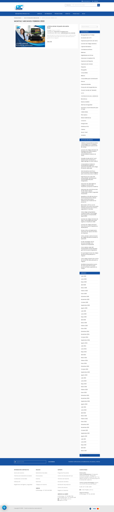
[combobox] (82, 5)
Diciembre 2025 (85, 296)
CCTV (82, 93)
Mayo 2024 (84, 352)
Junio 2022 (83, 410)
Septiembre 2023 (85, 372)
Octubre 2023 (84, 369)
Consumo (83, 120)
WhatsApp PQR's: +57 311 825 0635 (67, 497)
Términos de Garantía (63, 478)
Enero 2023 (84, 392)
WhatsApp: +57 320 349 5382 (44, 490)
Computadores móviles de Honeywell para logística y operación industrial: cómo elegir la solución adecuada (89, 166)
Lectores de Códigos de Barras (88, 43)
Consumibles (84, 73)
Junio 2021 (83, 442)
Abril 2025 (83, 320)
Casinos (83, 129)
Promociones (39, 476)
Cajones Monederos (86, 46)
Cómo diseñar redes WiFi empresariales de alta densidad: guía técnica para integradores (89, 249)
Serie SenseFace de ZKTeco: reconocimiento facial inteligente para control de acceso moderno (89, 172)
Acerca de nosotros (19, 473)
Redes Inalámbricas (86, 118)
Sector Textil (84, 132)
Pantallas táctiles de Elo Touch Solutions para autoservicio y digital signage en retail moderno (89, 160)
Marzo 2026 (84, 287)
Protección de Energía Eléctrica (89, 87)
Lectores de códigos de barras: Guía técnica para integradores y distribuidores (89, 226)
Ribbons (83, 75)
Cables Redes (84, 112)
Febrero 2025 (84, 325)
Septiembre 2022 (85, 401)
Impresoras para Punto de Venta (89, 40)
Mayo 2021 (83, 445)
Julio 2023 (83, 378)
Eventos (38, 478)
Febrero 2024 (84, 360)
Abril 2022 (83, 413)
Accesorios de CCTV (86, 38)
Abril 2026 (83, 285)
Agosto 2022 (84, 404)
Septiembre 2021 (85, 433)
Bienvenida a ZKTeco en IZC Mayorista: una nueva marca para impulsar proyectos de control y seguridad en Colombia (89, 207)
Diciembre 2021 (85, 424)
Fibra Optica (84, 115)
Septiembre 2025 (85, 305)
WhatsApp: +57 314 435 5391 (87, 494)
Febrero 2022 (84, 418)
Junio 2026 (84, 279)
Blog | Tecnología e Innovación (31, 18)
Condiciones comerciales (20, 478)
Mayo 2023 (84, 384)
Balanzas (83, 52)
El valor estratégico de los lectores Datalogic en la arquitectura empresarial (87, 243)
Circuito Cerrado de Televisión (88, 90)
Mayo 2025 (84, 317)
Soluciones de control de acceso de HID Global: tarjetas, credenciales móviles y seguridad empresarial (89, 191)
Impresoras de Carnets (87, 64)
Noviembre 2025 (85, 299)
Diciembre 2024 (85, 331)
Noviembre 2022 (85, 398)
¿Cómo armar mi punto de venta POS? (58, 27)
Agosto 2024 (84, 343)
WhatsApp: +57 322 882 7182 (65, 496)
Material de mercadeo (41, 473)
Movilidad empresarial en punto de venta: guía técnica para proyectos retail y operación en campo (89, 266)
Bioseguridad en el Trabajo (87, 35)
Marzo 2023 (84, 386)
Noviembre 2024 (85, 334)
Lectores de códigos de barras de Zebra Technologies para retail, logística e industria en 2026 (89, 220)
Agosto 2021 (84, 436)
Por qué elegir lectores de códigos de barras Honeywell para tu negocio (89, 254)
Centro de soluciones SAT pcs (65, 476)
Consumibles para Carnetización (89, 78)
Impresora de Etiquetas (87, 61)
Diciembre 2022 (85, 395)
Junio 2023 (83, 381)
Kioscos (83, 81)
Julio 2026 (83, 276)
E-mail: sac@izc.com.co (64, 499)
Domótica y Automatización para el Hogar (89, 108)
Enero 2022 (84, 421)
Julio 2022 (83, 407)
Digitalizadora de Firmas (87, 55)
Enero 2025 (84, 328)
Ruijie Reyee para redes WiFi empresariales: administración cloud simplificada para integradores (88, 179)
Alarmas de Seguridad (86, 105)
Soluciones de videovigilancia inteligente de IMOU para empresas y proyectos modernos (89, 185)
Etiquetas (83, 67)
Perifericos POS (85, 126)
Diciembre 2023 (85, 366)
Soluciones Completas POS (61, 31)
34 (55, 33)
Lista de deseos (86, 1)
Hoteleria (83, 135)
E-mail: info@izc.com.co (86, 489)
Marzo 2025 (84, 322)
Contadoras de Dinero (86, 49)
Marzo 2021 (84, 450)
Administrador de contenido (68, 33)
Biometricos (84, 99)
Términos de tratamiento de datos (23, 476)
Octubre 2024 (84, 337)
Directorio (38, 481)
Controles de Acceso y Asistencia (89, 96)
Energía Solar (84, 123)
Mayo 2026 (84, 282)
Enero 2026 (84, 293)
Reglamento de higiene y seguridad (23, 484)
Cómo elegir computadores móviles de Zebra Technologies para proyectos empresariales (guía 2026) (89, 214)
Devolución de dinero (63, 481)
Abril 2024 (83, 354)
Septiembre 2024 (85, 340)
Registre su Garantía (63, 490)
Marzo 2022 (84, 415)
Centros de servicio (63, 487)
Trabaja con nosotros (41, 484)
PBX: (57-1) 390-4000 (86, 487)
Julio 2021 (83, 439)
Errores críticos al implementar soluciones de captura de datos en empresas (89, 232)
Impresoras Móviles (86, 84)
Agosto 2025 (84, 308)
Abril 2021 (83, 447)
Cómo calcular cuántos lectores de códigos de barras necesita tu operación (89, 237)
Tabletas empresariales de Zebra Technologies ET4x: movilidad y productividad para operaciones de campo (89, 145)
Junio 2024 (84, 349)
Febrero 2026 (84, 290)
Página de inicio (18, 18)
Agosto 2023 (84, 375)
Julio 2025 (83, 311)
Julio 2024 (83, 346)
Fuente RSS (86, 455)
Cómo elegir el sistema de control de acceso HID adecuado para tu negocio (89, 260)
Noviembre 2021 (85, 427)
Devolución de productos (64, 484)
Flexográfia (84, 70)
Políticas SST (17, 481)
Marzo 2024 (84, 357)
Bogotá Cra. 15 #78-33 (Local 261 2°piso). (89, 483)
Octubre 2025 (84, 302)
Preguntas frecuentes (63, 473)
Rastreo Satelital (85, 102)
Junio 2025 (83, 314)
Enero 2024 (84, 363)
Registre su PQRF (62, 500)
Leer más (49, 41)
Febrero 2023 (84, 389)
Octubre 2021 (84, 430)
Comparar (95, 1)
